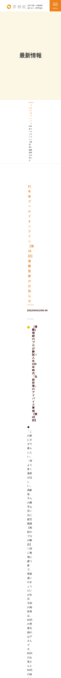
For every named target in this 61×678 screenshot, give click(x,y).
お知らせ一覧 (30, 110)
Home (31, 102)
